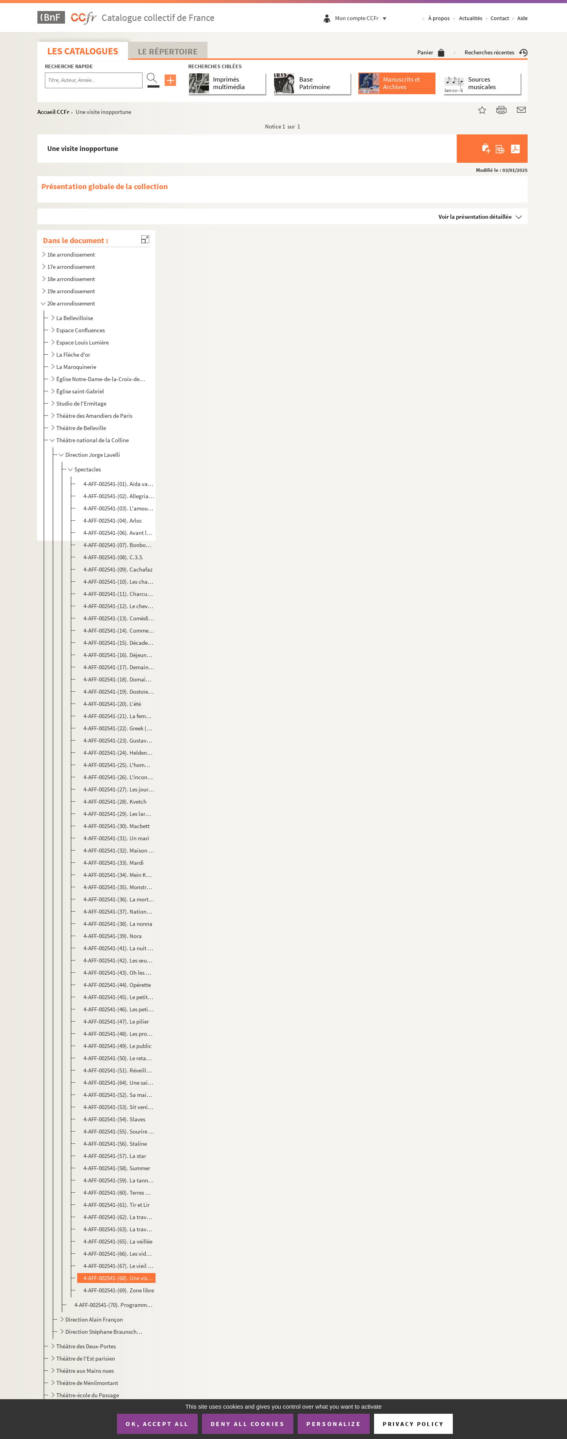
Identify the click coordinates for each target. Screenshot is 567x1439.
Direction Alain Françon (94, 1319)
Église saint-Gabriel (80, 391)
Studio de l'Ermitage (81, 403)
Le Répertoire (168, 51)
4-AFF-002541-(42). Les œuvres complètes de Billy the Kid (118, 960)
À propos (439, 18)
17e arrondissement (71, 266)
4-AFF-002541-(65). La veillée (117, 1241)
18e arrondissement (71, 279)
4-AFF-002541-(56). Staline (115, 1143)
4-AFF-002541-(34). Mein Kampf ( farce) (118, 875)
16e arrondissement (71, 254)
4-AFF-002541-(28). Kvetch (114, 801)
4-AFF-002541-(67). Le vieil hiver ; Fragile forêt (118, 1266)
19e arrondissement (71, 291)
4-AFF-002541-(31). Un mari (116, 838)
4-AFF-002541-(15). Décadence (118, 642)
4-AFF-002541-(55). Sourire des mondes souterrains (118, 1131)
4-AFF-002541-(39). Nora (112, 936)
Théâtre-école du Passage (87, 1395)
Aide (522, 18)
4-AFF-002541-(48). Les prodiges (118, 1033)
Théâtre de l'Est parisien (85, 1358)
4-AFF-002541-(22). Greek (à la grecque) (118, 728)
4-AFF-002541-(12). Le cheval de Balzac (118, 606)
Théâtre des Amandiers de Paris (94, 415)
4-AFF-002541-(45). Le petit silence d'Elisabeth (118, 997)
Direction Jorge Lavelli (92, 454)
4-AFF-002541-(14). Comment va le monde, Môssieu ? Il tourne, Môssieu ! (118, 630)
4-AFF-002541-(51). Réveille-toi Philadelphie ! (118, 1070)
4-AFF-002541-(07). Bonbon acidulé (118, 545)
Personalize (333, 1424)
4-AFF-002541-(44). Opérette (117, 984)
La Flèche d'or (73, 354)
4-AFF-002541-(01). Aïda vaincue (118, 484)
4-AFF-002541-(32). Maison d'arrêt (118, 850)
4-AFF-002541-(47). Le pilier (116, 1021)
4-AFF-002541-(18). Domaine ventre (118, 679)
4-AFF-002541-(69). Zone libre (118, 1290)
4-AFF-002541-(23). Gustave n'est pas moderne (118, 740)
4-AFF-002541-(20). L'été (112, 703)
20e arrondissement (71, 303)
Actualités (470, 18)
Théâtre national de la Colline (92, 440)
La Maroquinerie (76, 366)
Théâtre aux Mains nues (85, 1370)
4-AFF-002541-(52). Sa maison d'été (118, 1094)
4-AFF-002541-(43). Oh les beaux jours (118, 972)
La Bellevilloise (74, 318)
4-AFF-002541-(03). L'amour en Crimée (118, 508)
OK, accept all (157, 1424)
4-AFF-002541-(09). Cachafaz (117, 569)
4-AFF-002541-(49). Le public (117, 1046)
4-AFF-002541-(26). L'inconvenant (118, 777)
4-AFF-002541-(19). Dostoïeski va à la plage (118, 691)
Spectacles (87, 469)
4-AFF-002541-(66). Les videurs (118, 1253)
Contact (500, 18)
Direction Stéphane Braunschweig (105, 1331)
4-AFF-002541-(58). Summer (116, 1168)
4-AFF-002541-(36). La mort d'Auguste (118, 899)
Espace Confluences (80, 330)
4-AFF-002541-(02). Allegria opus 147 (118, 496)
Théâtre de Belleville (81, 428)
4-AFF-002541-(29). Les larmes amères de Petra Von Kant (118, 813)
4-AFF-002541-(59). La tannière (118, 1180)
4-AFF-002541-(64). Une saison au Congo (118, 1082)
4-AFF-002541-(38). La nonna (117, 923)
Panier (431, 52)
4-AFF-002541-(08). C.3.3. (113, 557)
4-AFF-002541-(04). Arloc (112, 520)
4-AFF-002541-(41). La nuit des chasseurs (118, 948)
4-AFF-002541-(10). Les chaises (118, 581)
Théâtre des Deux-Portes (86, 1346)
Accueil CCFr (53, 111)
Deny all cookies (248, 1424)
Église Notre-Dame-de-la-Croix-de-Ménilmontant (100, 379)
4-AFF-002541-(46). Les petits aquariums (118, 1009)
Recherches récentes (496, 52)
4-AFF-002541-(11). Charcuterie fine (118, 594)
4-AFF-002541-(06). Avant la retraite (118, 532)
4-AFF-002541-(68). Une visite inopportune (118, 1278)
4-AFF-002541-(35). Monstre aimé (118, 887)
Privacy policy (413, 1424)
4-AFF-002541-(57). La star (114, 1156)
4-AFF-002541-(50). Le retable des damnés (118, 1058)
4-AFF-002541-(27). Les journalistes (118, 789)
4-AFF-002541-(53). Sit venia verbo (118, 1107)
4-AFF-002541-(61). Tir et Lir (116, 1204)
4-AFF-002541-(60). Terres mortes (118, 1192)
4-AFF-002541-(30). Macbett (116, 826)
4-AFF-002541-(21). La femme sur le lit (118, 716)
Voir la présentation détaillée (475, 216)
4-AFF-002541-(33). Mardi (113, 862)
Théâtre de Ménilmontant (87, 1383)
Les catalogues (82, 51)
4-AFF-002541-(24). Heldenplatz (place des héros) (118, 752)
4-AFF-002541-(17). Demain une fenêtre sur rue (118, 667)
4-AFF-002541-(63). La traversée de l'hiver (118, 1229)
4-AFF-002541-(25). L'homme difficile (118, 765)
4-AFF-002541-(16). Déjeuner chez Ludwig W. (118, 655)
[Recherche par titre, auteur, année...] (94, 80)
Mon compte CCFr (362, 18)
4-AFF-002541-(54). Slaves (114, 1119)
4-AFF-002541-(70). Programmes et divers (113, 1305)
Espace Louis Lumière (82, 342)
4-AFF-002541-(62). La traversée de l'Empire (118, 1217)
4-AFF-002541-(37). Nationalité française (118, 911)
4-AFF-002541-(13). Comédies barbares (118, 618)
